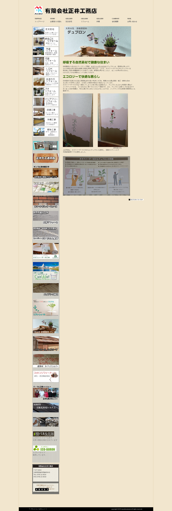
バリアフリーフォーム (45, 102)
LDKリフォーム (45, 71)
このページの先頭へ (136, 199)
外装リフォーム (45, 51)
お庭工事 (45, 122)
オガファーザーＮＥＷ (98, 66)
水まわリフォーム (45, 81)
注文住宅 (45, 31)
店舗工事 (45, 112)
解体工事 (45, 132)
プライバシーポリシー (37, 509)
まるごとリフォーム (45, 41)
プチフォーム (45, 91)
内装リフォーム (45, 61)
